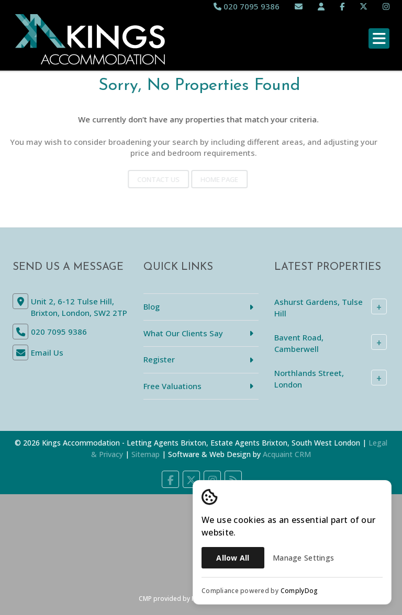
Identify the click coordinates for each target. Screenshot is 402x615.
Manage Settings (303, 558)
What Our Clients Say (183, 333)
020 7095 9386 (247, 6)
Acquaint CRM (287, 454)
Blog (151, 306)
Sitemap (145, 454)
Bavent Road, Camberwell (298, 343)
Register (159, 359)
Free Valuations (172, 386)
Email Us (47, 352)
